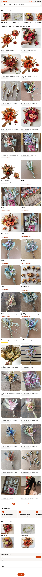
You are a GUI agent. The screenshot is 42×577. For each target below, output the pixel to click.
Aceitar (21, 574)
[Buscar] (21, 4)
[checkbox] (2, 560)
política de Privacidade (31, 571)
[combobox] (2, 4)
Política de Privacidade (12, 559)
